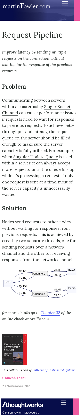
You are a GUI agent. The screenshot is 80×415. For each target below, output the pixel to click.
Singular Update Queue (35, 156)
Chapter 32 (50, 312)
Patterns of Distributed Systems (54, 370)
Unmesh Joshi (14, 378)
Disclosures (31, 412)
